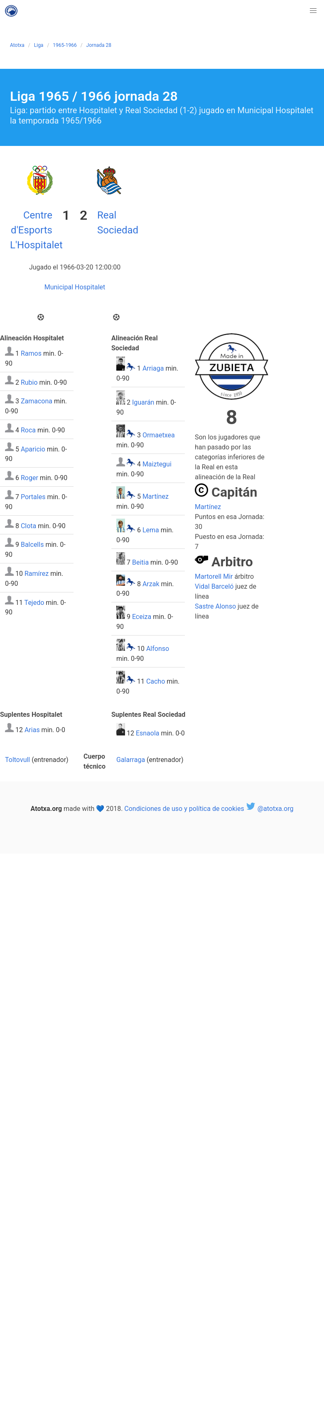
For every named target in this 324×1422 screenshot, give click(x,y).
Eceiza (141, 617)
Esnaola (148, 733)
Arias (32, 730)
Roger (29, 478)
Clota (28, 525)
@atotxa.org (270, 809)
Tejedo (34, 602)
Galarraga (130, 760)
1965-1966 (64, 45)
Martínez (155, 496)
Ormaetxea (158, 435)
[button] (313, 11)
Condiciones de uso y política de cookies (184, 809)
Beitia (140, 562)
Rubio (29, 382)
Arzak (151, 583)
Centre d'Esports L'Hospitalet (36, 230)
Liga (39, 45)
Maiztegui (157, 464)
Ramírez (37, 574)
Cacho (155, 681)
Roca (28, 430)
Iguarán (143, 402)
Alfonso (157, 649)
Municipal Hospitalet (75, 287)
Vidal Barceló (214, 586)
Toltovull (17, 760)
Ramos (31, 353)
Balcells (32, 544)
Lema (150, 530)
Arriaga (153, 368)
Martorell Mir (214, 576)
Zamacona (36, 401)
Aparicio (33, 449)
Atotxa (17, 45)
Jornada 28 (98, 45)
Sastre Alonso (215, 606)
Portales (33, 497)
